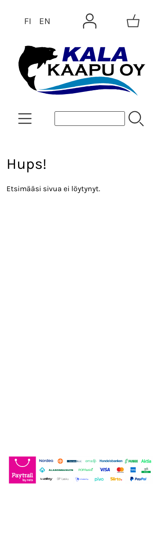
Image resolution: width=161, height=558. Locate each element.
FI (27, 21)
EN (44, 21)
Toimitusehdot (41, 325)
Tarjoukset (33, 243)
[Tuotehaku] (90, 118)
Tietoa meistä (39, 284)
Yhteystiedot (37, 304)
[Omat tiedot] (89, 21)
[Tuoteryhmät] (25, 118)
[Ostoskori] (133, 21)
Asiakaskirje (36, 263)
